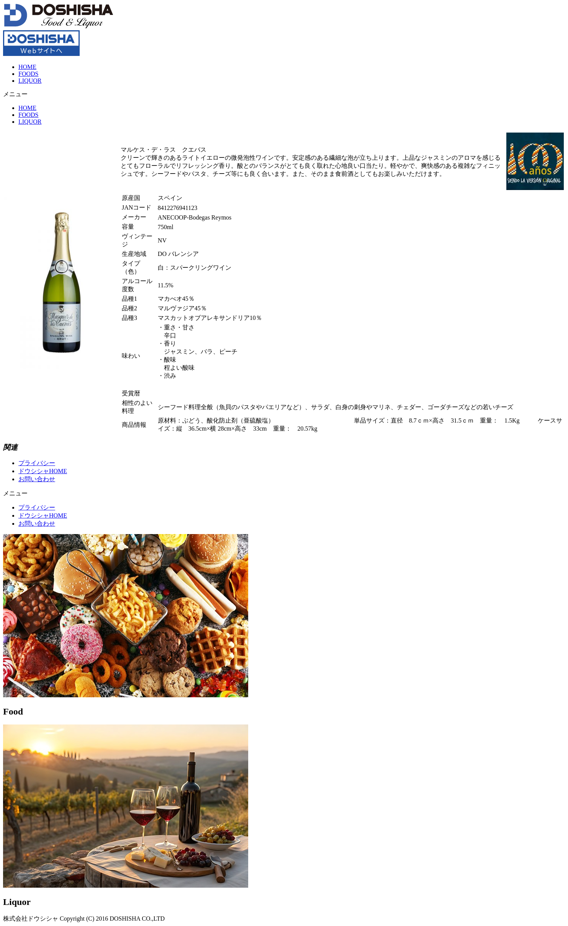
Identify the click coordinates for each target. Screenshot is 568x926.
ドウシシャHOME (42, 471)
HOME (27, 67)
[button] (284, 94)
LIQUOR (29, 80)
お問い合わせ (36, 479)
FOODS (28, 73)
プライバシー (36, 463)
